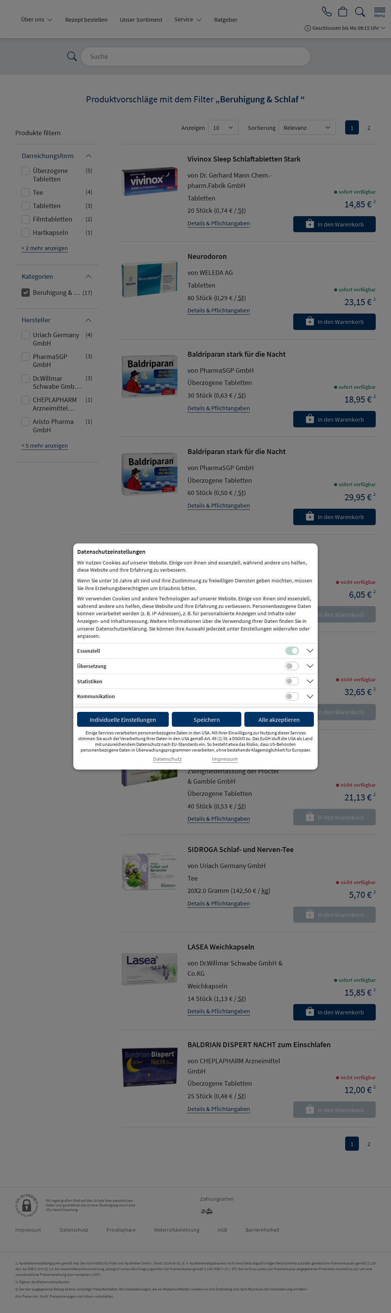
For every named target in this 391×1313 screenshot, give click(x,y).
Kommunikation (96, 696)
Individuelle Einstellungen (123, 719)
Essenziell (88, 650)
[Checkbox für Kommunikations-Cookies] (292, 696)
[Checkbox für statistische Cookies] (292, 681)
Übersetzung (91, 666)
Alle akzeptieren (279, 719)
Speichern (207, 719)
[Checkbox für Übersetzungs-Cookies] (292, 666)
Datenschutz (167, 759)
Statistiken (89, 681)
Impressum (225, 759)
